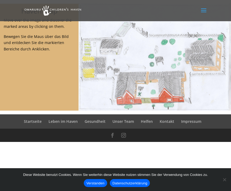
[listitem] (90, 49)
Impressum (191, 121)
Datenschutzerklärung (129, 183)
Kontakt (167, 121)
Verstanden (95, 183)
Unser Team (123, 121)
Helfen (147, 121)
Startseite (33, 121)
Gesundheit (95, 121)
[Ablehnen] (224, 179)
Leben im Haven (63, 121)
